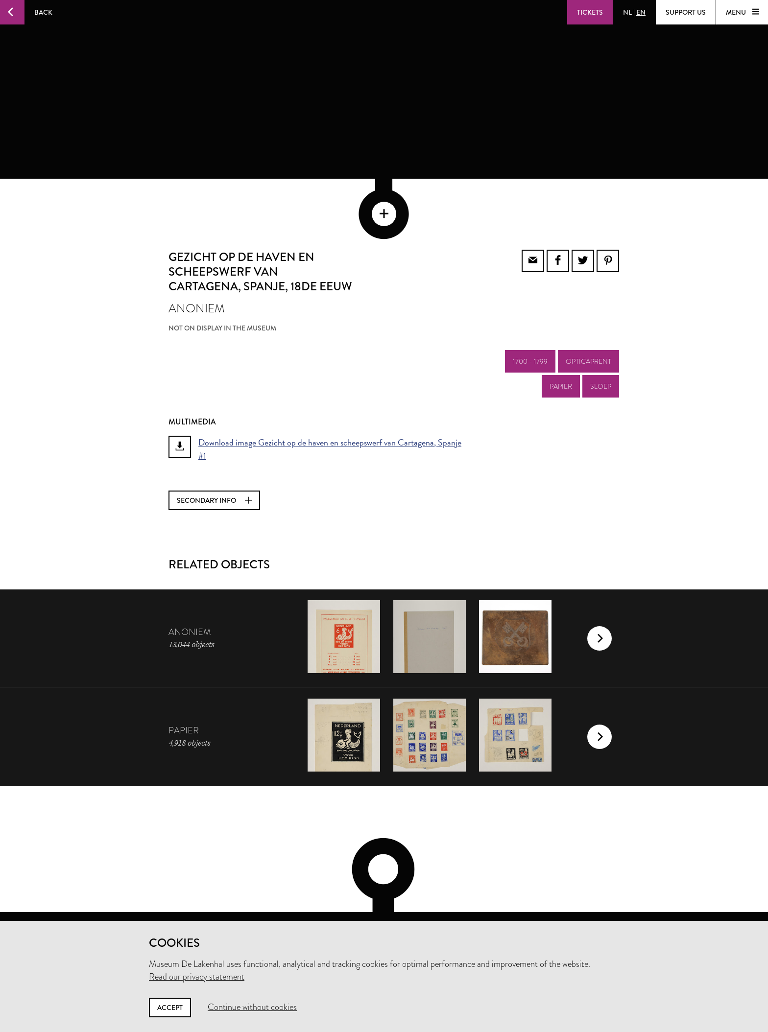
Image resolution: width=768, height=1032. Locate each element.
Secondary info (214, 454)
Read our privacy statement (196, 976)
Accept (170, 1007)
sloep (600, 340)
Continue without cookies (252, 1007)
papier (561, 340)
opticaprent (588, 315)
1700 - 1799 (530, 315)
